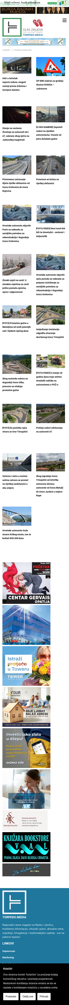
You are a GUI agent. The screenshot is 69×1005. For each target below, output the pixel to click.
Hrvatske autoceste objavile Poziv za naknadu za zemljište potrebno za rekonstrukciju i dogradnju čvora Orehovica (16, 233)
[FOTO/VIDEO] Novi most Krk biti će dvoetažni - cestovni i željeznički (50, 232)
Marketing (8, 957)
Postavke (11, 996)
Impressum (8, 951)
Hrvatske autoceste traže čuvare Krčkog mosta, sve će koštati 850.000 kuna (16, 534)
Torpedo (6, 50)
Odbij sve (28, 996)
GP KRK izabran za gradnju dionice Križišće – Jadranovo (49, 85)
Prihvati (44, 996)
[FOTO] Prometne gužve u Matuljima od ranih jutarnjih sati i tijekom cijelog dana (16, 327)
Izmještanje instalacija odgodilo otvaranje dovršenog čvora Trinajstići (50, 333)
